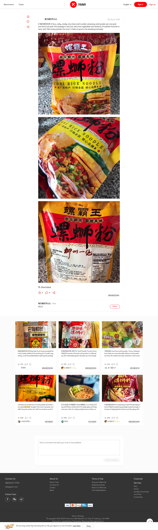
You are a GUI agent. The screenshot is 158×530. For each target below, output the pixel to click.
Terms (74, 516)
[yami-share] (55, 291)
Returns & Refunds (99, 488)
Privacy (81, 516)
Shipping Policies (98, 485)
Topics (21, 4)
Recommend (9, 4)
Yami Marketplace (99, 490)
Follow (115, 306)
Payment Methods (99, 482)
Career (52, 488)
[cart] (150, 522)
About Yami (54, 482)
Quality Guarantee (141, 492)
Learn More (76, 526)
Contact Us (54, 485)
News (52, 490)
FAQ (135, 486)
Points (136, 489)
